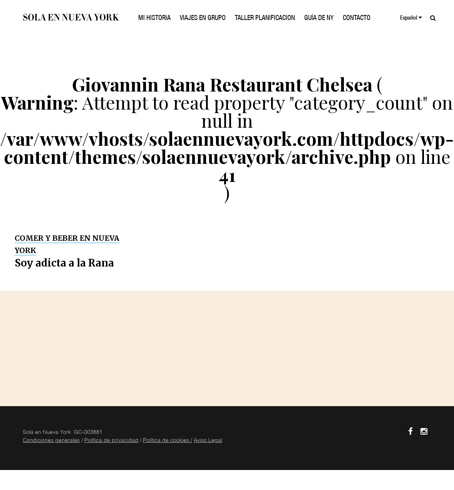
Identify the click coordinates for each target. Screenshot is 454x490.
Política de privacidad (111, 440)
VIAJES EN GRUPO (203, 18)
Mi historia (154, 18)
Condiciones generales (51, 440)
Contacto (356, 18)
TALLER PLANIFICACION (265, 18)
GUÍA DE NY (318, 18)
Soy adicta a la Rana (64, 263)
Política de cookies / (167, 440)
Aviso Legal (208, 440)
